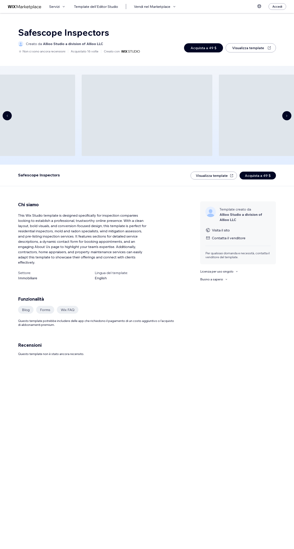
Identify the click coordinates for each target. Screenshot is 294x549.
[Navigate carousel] (7, 115)
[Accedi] (277, 6)
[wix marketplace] (24, 6)
